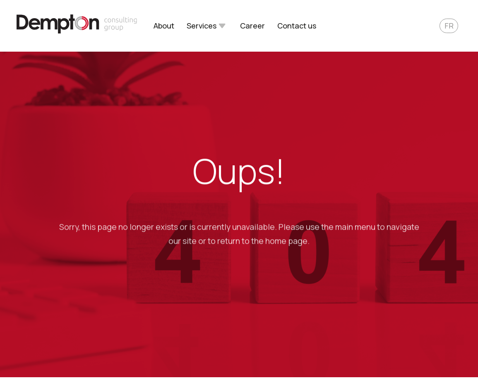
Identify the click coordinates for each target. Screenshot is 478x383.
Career (252, 26)
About (164, 26)
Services (201, 26)
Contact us (296, 26)
